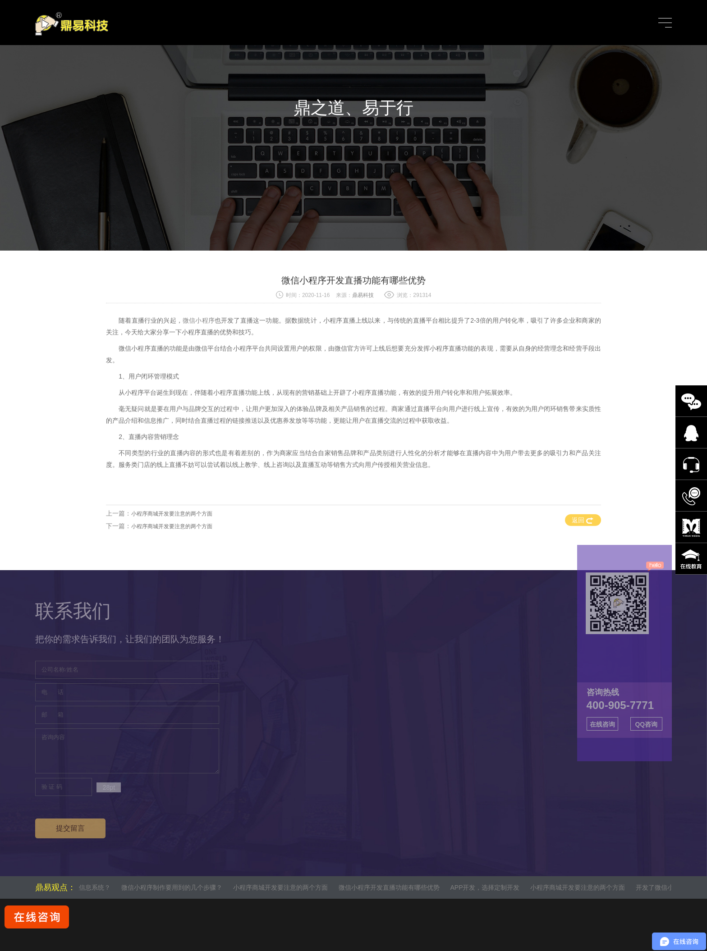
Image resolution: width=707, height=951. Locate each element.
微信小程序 (199, 350)
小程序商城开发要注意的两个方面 (171, 543)
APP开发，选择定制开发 (490, 887)
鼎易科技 (363, 325)
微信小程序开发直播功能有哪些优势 (394, 887)
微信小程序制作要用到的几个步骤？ (177, 887)
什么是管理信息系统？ (84, 887)
